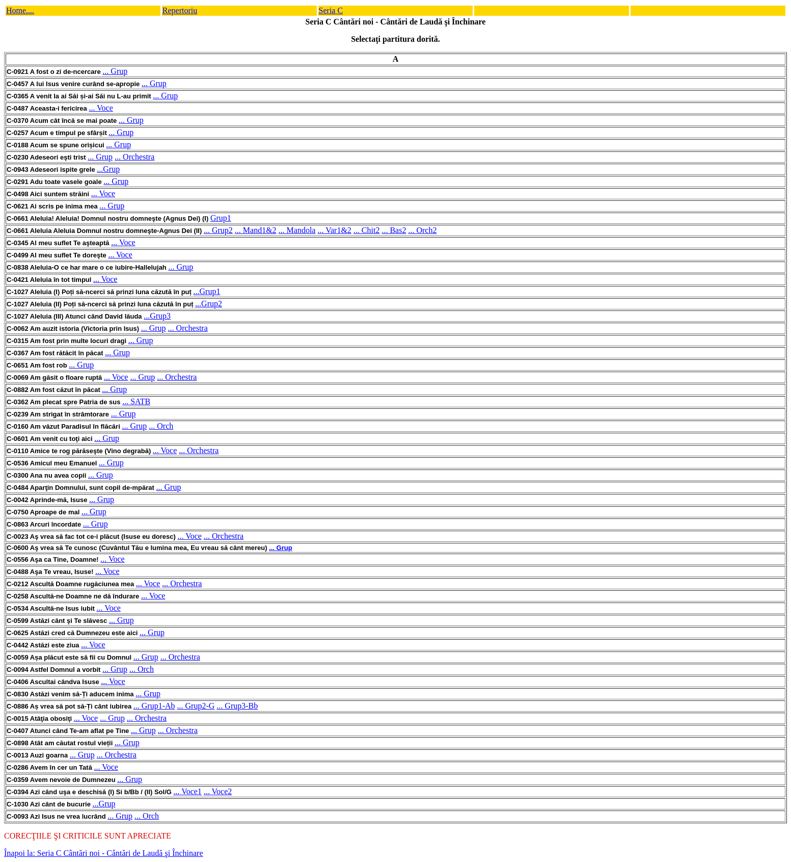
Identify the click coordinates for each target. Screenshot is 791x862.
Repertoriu (179, 10)
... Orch (161, 426)
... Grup (114, 71)
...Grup (108, 169)
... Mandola (297, 230)
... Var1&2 (334, 230)
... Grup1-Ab (154, 705)
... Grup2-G (196, 705)
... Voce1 (188, 791)
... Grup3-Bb (237, 705)
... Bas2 (393, 230)
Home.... (20, 10)
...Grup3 (157, 315)
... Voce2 (218, 791)
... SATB (136, 401)
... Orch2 (422, 230)
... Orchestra (134, 156)
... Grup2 (218, 230)
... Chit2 (366, 230)
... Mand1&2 (256, 230)
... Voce (101, 107)
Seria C (331, 10)
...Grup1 (207, 291)
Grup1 (220, 218)
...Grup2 (208, 303)
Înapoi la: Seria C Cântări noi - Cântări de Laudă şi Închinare (103, 853)
